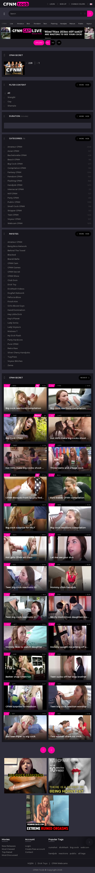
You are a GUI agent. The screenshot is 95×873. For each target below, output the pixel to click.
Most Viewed (8, 849)
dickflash (63, 847)
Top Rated (7, 852)
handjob (52, 853)
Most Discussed (10, 855)
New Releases (9, 846)
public (73, 853)
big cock (74, 847)
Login (28, 846)
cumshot (52, 847)
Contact (29, 852)
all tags (81, 853)
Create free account (35, 849)
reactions (63, 853)
